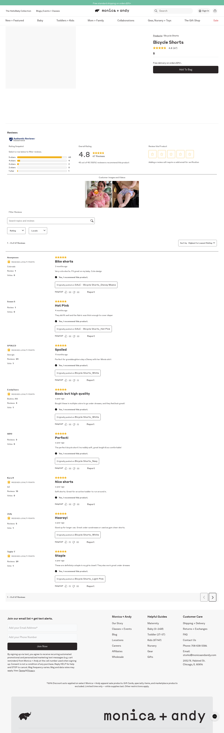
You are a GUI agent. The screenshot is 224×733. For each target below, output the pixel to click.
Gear (150, 651)
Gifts (150, 656)
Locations (117, 640)
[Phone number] (42, 637)
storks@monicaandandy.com (199, 655)
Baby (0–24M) (155, 628)
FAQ (185, 634)
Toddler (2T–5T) (156, 634)
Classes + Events (122, 628)
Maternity (153, 623)
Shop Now (126, 2)
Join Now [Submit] (42, 646)
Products (157, 35)
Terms (22, 670)
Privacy (31, 670)
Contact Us (189, 640)
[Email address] (42, 627)
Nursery (151, 645)
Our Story (117, 623)
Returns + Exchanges (195, 628)
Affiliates (117, 651)
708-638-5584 (199, 645)
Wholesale (118, 656)
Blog (114, 634)
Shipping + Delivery (194, 623)
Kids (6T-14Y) (154, 640)
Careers (116, 645)
